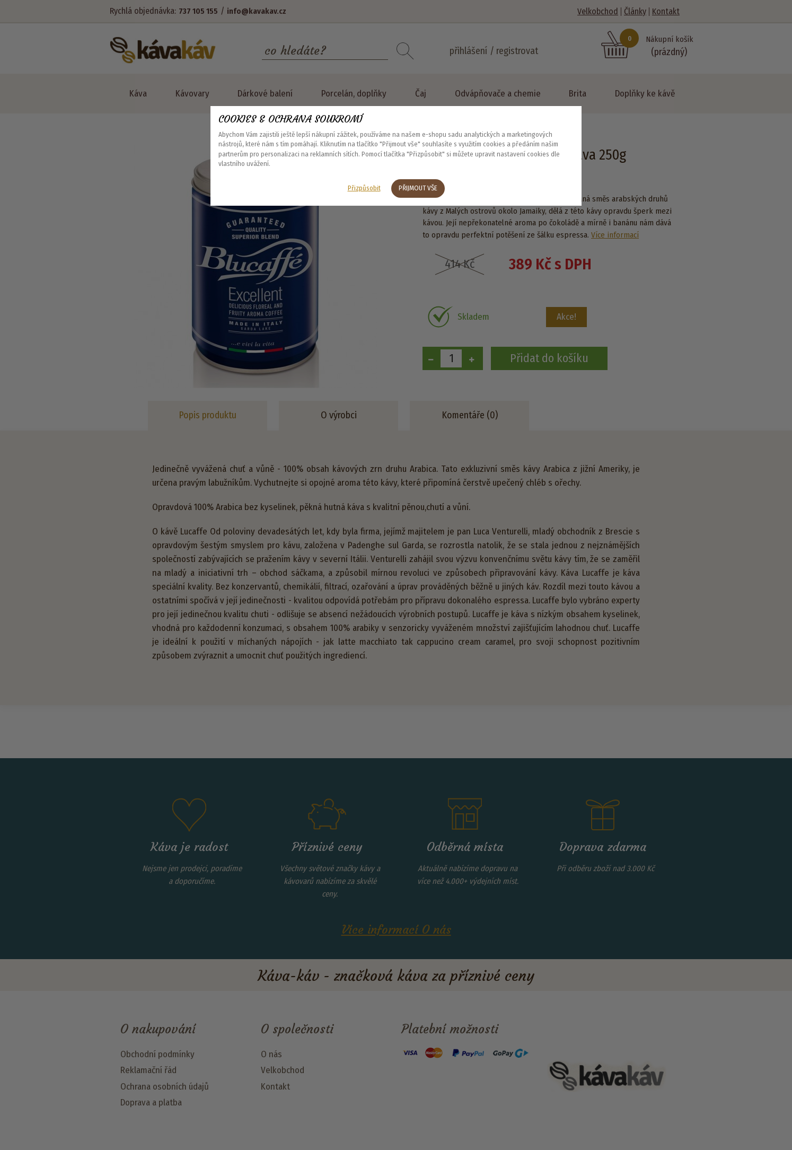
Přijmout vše (418, 188)
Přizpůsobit (364, 188)
